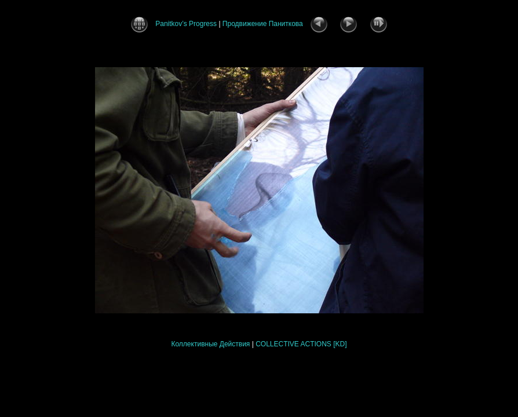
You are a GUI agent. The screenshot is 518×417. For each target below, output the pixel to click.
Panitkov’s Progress (186, 24)
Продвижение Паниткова (262, 24)
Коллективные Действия (210, 344)
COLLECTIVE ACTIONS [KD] (301, 344)
